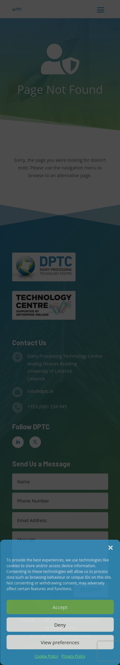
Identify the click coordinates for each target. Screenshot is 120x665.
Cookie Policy (46, 656)
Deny (60, 625)
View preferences (60, 642)
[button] (110, 547)
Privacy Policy (73, 656)
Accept (60, 607)
